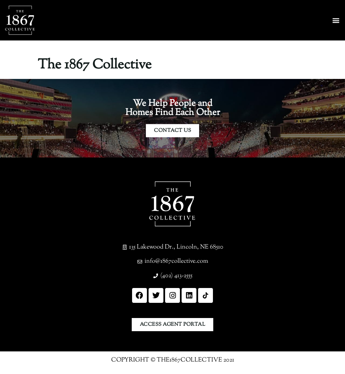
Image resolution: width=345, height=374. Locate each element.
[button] (336, 20)
